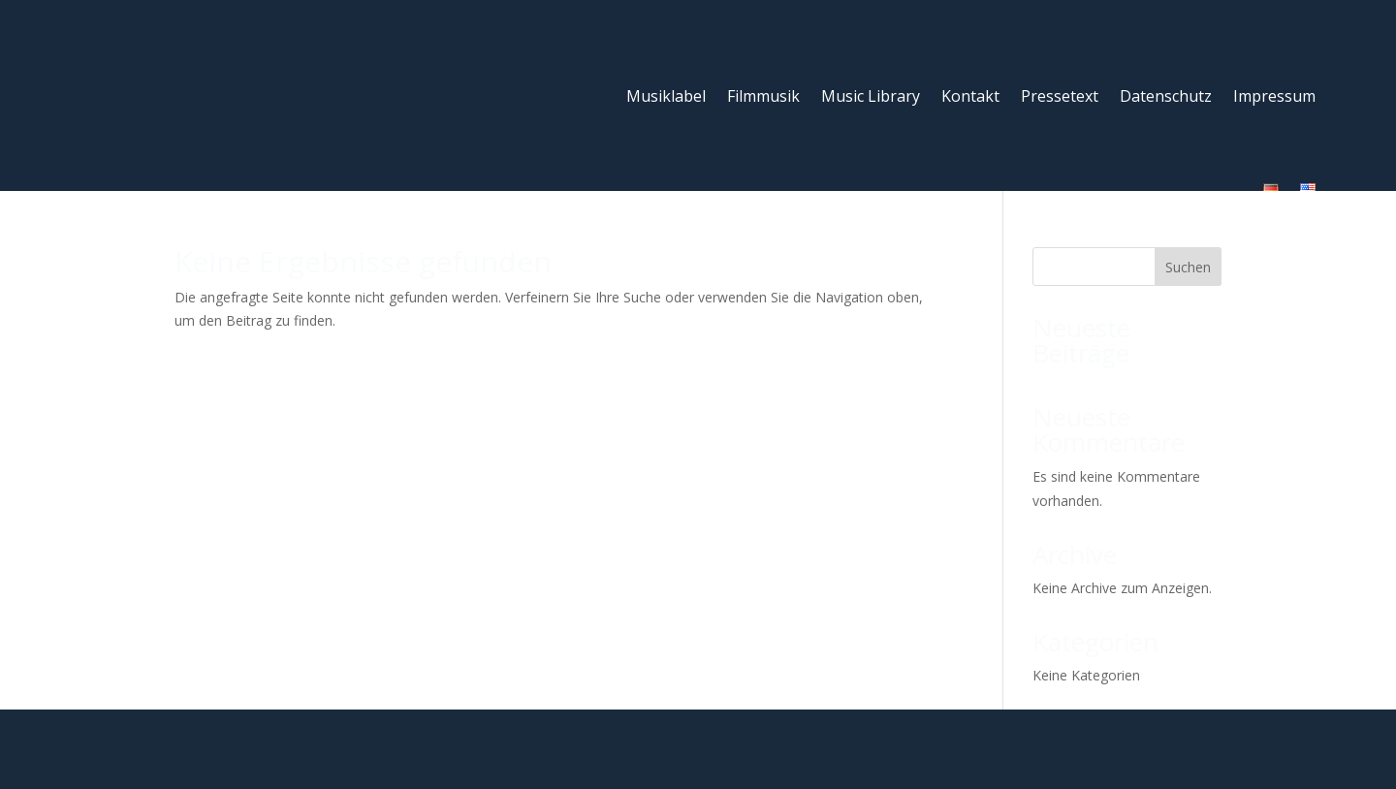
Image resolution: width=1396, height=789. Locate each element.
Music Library (780, 82)
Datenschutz (1076, 82)
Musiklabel (576, 82)
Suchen (1188, 197)
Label (416, 731)
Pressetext (969, 82)
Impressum (1184, 82)
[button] (1353, 746)
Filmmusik (673, 82)
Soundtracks (496, 731)
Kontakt (880, 82)
